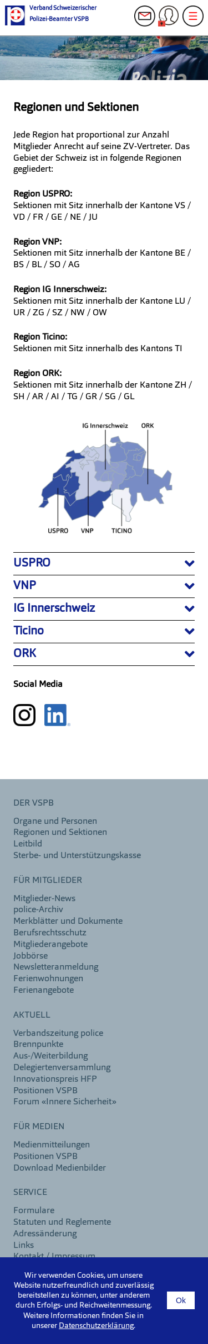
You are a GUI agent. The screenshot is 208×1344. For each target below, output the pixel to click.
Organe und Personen (55, 821)
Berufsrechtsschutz (50, 933)
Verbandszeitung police (58, 1033)
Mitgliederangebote (50, 944)
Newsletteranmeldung (55, 967)
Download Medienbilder (59, 1168)
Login (172, 22)
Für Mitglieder (47, 880)
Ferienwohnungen (48, 979)
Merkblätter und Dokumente (68, 921)
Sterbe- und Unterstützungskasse (77, 855)
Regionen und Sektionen (60, 832)
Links (23, 1245)
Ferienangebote (43, 990)
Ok (181, 1300)
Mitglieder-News (44, 899)
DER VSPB (33, 803)
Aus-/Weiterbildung (50, 1056)
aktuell (31, 1015)
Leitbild (27, 844)
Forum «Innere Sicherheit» (64, 1102)
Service (30, 1192)
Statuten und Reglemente (62, 1222)
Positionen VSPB (45, 1091)
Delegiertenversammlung (61, 1067)
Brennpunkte (38, 1044)
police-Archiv (38, 910)
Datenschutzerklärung (96, 1326)
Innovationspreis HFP (55, 1079)
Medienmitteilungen (51, 1145)
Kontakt (148, 22)
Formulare (33, 1211)
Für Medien (38, 1127)
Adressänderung (45, 1234)
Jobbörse (30, 956)
